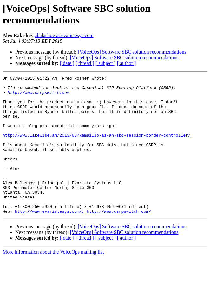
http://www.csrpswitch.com (38, 96)
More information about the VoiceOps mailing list (53, 279)
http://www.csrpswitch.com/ (119, 239)
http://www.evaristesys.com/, (49, 239)
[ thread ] (84, 63)
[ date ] (67, 63)
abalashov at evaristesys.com (64, 35)
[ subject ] (105, 63)
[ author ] (126, 63)
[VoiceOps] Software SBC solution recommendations (132, 52)
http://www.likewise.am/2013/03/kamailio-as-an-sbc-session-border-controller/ (97, 147)
